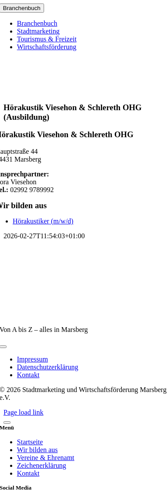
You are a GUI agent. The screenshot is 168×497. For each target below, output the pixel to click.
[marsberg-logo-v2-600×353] (84, 314)
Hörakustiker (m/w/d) (43, 221)
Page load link (23, 412)
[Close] (6, 422)
